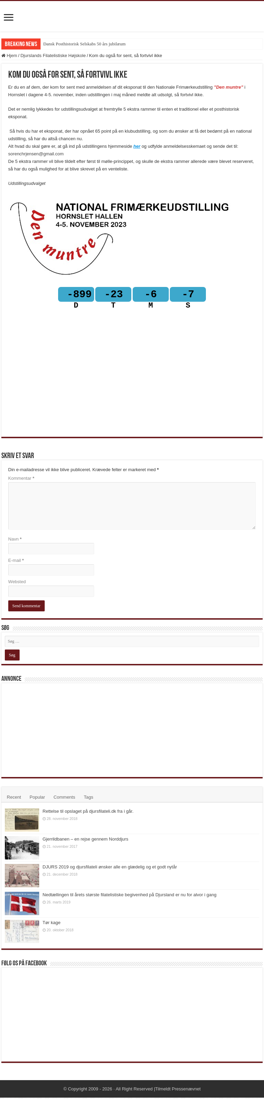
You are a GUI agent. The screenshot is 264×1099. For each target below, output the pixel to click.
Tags (88, 798)
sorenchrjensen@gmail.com (36, 153)
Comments (64, 798)
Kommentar (21, 479)
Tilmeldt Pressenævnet (177, 1090)
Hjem (9, 55)
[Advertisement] (56, 731)
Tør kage (51, 923)
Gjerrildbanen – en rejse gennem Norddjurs (85, 840)
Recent (14, 798)
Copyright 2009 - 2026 (90, 1090)
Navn (15, 540)
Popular (37, 798)
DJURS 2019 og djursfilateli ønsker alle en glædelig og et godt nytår (110, 868)
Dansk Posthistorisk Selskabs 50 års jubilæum (84, 43)
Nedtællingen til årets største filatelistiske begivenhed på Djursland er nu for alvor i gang (130, 896)
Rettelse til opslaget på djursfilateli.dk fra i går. (88, 812)
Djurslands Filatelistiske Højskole (53, 55)
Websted (17, 583)
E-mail (16, 561)
